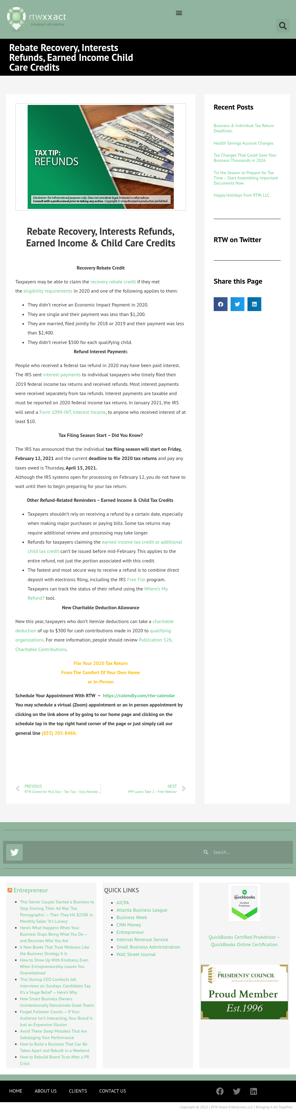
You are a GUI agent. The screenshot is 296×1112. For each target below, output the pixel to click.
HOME (15, 1091)
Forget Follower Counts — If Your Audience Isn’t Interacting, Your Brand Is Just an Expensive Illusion (56, 1018)
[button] (179, 12)
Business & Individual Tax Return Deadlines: (244, 128)
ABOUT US (46, 1091)
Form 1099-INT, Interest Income (72, 412)
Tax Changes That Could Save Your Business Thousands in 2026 (245, 157)
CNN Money (128, 925)
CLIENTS (78, 1091)
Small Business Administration (148, 947)
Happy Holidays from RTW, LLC (241, 195)
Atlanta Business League (141, 910)
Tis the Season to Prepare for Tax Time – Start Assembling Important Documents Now (246, 178)
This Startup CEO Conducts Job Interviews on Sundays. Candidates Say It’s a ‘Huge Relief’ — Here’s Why (55, 986)
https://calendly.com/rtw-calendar (139, 695)
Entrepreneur (31, 890)
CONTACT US (112, 1091)
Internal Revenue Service (142, 939)
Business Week (131, 917)
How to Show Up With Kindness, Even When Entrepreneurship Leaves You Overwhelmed (54, 966)
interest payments (62, 374)
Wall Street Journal (136, 954)
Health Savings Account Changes (244, 143)
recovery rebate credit (113, 281)
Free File (136, 579)
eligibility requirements (48, 291)
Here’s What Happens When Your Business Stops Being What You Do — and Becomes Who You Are (53, 934)
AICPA (122, 902)
